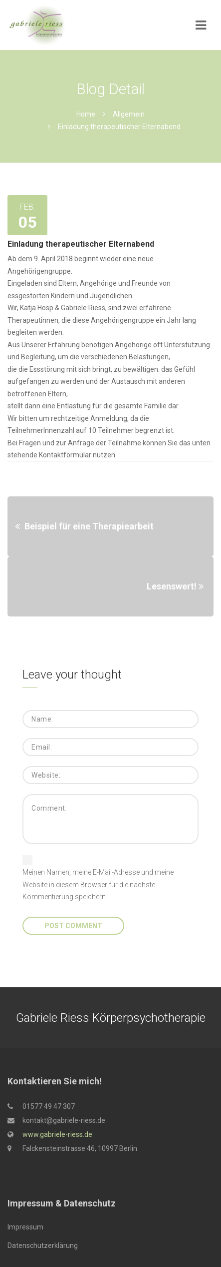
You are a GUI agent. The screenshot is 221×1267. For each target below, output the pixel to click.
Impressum (25, 1227)
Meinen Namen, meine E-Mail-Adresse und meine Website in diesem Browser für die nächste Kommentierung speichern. (98, 884)
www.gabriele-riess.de (57, 1134)
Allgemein (129, 114)
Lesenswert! (172, 586)
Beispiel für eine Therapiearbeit (89, 526)
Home (85, 114)
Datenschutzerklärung (42, 1245)
